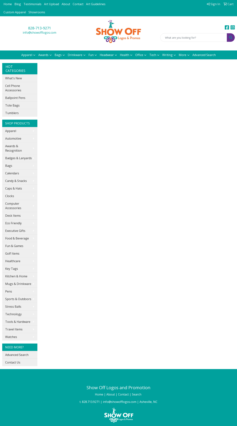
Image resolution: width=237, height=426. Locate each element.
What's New (13, 78)
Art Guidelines (95, 4)
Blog (17, 4)
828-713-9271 (39, 28)
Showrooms (36, 12)
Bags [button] (58, 55)
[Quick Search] (193, 37)
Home (8, 4)
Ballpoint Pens (15, 98)
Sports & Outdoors (18, 299)
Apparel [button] (26, 55)
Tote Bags (12, 105)
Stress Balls (13, 307)
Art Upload (51, 4)
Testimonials (32, 4)
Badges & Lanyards (18, 158)
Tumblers (12, 113)
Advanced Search (204, 55)
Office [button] (139, 55)
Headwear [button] (107, 55)
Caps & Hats (13, 188)
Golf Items (12, 253)
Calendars (12, 173)
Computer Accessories (13, 206)
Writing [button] (167, 55)
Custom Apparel (15, 12)
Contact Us (12, 362)
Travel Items (14, 329)
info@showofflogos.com (39, 33)
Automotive (13, 138)
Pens (8, 291)
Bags (8, 166)
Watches (11, 337)
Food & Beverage (17, 238)
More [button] (182, 55)
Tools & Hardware (17, 322)
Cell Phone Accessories (13, 88)
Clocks (9, 196)
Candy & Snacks (16, 181)
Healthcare (12, 261)
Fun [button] (91, 55)
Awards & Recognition (13, 148)
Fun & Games (14, 246)
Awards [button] (43, 55)
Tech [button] (152, 55)
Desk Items (13, 216)
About (66, 4)
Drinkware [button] (75, 55)
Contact (78, 4)
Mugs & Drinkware (18, 284)
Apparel (10, 131)
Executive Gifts (15, 231)
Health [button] (124, 55)
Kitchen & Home (16, 276)
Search (137, 394)
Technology (13, 314)
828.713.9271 (91, 402)
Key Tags (11, 269)
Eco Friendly (13, 223)
